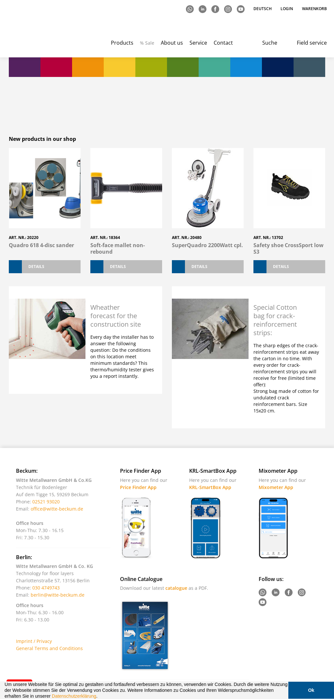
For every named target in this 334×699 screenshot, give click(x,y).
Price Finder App (138, 487)
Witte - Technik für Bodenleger (34, 29)
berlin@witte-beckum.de (57, 595)
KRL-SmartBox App (210, 487)
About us (172, 42)
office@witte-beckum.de (57, 509)
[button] (100, 697)
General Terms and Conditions (49, 648)
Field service (312, 42)
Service (198, 42)
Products (122, 42)
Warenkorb (314, 8)
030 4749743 (46, 588)
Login (287, 8)
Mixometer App (276, 487)
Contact (223, 42)
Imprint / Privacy (34, 641)
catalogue (176, 588)
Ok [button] (311, 690)
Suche (269, 42)
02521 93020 (46, 501)
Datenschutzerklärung (74, 696)
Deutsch (263, 8)
